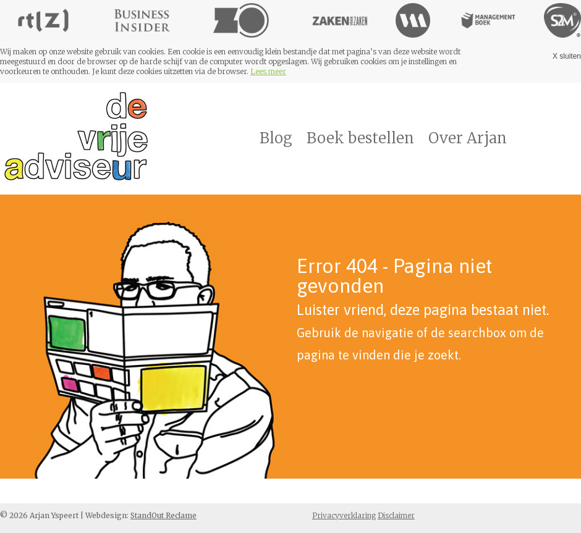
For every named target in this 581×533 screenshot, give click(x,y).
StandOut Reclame (163, 515)
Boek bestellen (360, 138)
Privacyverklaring (344, 515)
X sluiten (567, 56)
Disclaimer (396, 515)
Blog (276, 138)
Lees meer (268, 71)
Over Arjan (467, 138)
